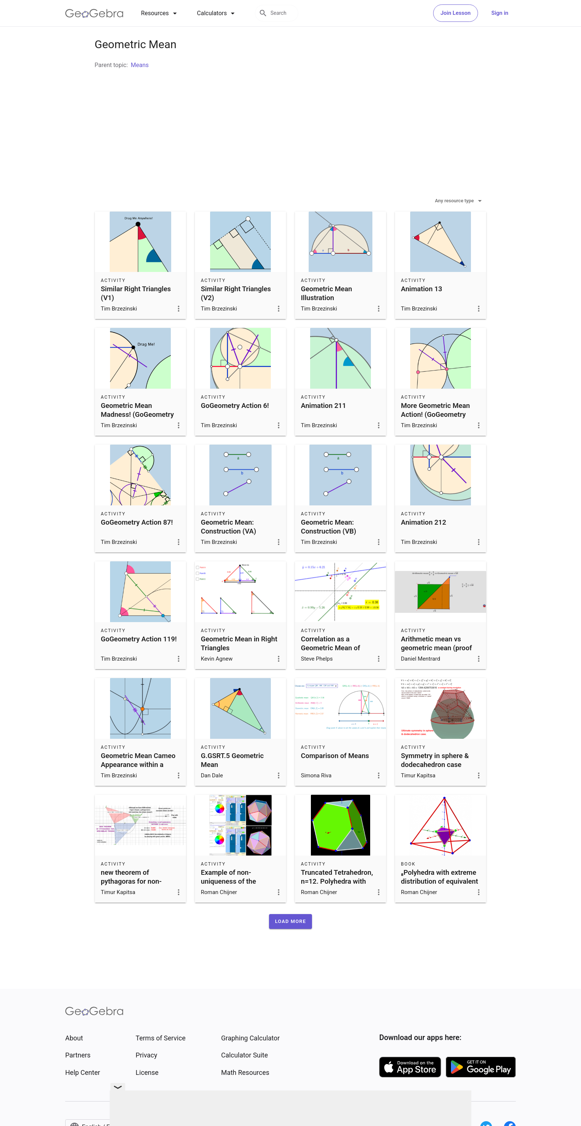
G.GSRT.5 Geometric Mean (232, 778)
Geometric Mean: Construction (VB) (328, 545)
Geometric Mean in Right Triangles (239, 662)
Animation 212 (423, 541)
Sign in (499, 13)
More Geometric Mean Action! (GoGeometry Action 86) (435, 433)
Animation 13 (421, 307)
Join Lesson (456, 13)
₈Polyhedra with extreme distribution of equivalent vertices (439, 900)
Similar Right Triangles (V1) (136, 311)
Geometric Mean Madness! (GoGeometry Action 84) (137, 433)
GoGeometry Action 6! (235, 424)
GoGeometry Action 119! (139, 658)
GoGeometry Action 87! (137, 541)
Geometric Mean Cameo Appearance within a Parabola (138, 783)
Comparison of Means (335, 774)
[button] (290, 940)
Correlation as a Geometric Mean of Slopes (330, 667)
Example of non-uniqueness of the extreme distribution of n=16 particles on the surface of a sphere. (236, 909)
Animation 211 (323, 424)
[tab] (160, 13)
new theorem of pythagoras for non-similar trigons (131, 900)
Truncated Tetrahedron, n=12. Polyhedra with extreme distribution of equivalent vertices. (337, 904)
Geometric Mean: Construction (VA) (228, 545)
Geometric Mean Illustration (326, 311)
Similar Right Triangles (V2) (236, 311)
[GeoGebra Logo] (94, 13)
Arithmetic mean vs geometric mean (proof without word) (436, 667)
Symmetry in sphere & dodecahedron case (435, 778)
